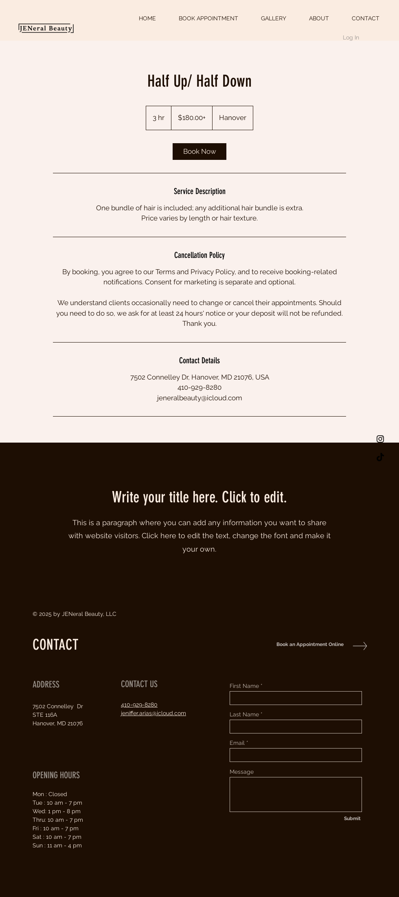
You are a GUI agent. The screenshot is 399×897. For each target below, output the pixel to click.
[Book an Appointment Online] (308, 644)
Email (237, 743)
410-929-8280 (139, 704)
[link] (199, 151)
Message (242, 772)
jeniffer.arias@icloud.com (153, 713)
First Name (244, 686)
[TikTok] (380, 458)
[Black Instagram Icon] (380, 439)
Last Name (244, 714)
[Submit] (352, 818)
